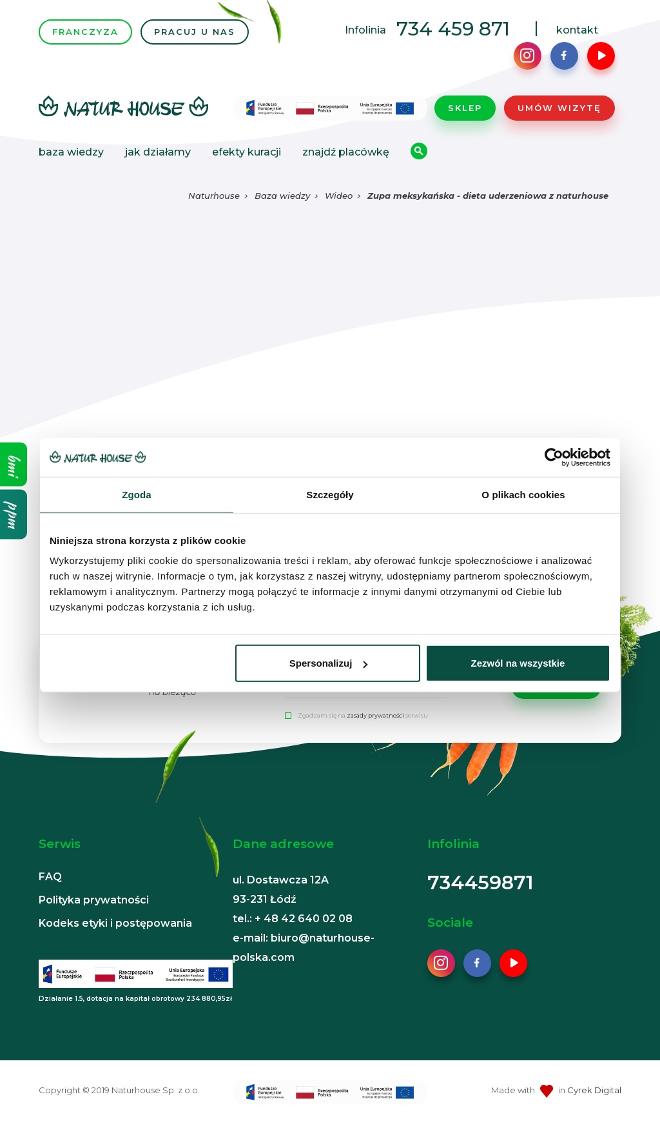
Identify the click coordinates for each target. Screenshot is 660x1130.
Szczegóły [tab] (329, 494)
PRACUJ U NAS (194, 31)
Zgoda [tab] (136, 494)
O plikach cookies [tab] (523, 494)
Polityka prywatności (94, 900)
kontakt (577, 30)
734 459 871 (453, 29)
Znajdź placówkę (345, 152)
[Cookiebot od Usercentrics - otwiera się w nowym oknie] (554, 457)
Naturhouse (214, 195)
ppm (13, 515)
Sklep (465, 108)
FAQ (50, 877)
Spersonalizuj (328, 663)
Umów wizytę (559, 108)
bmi (13, 465)
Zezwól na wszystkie (518, 663)
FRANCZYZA (85, 31)
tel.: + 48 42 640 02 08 (293, 919)
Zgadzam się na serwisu (363, 715)
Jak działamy (158, 152)
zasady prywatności (375, 715)
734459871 (480, 882)
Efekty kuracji (246, 152)
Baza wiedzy (71, 152)
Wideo (339, 195)
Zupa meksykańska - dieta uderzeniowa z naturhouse (487, 195)
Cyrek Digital (594, 1090)
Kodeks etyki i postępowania (115, 923)
